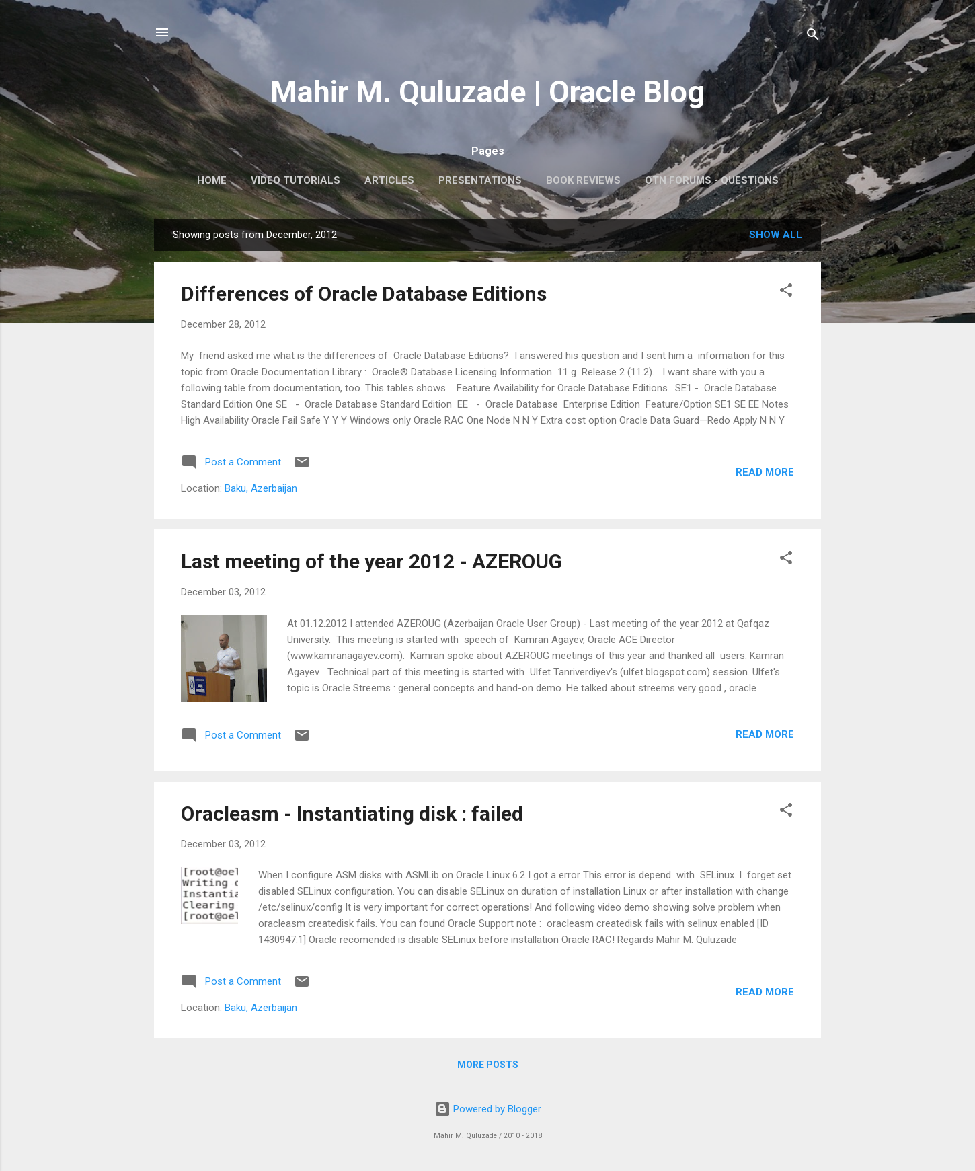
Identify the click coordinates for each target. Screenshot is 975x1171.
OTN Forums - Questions (712, 180)
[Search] (813, 36)
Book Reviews (583, 180)
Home (212, 180)
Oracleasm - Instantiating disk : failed (352, 813)
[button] (786, 292)
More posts (487, 1064)
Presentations (480, 180)
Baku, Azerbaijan (261, 488)
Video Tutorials (295, 180)
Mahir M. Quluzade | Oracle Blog (487, 92)
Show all (775, 235)
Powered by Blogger (487, 1109)
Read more (765, 472)
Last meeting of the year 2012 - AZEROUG (371, 561)
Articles (389, 180)
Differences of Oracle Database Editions (364, 293)
